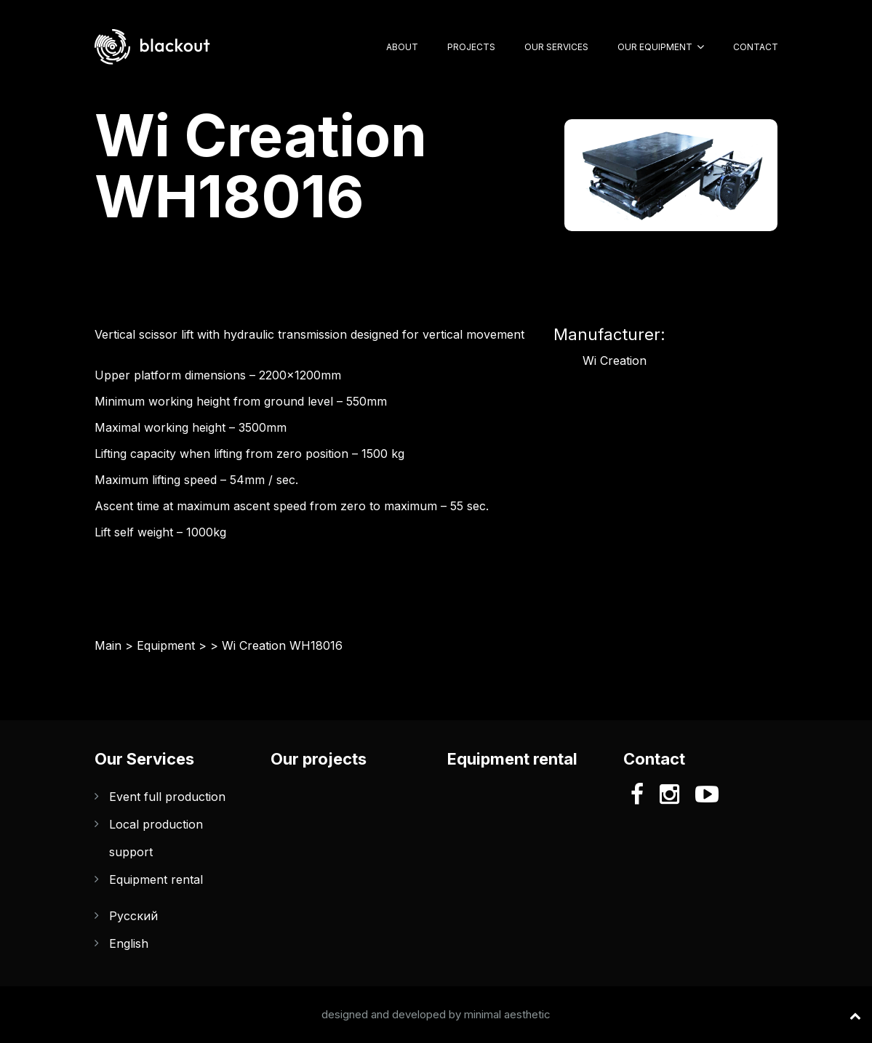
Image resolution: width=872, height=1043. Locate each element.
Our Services (556, 46)
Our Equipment (654, 46)
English (128, 943)
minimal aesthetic (507, 1014)
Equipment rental (156, 879)
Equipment (166, 645)
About (402, 46)
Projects (471, 46)
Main (108, 645)
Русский (133, 916)
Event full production (167, 796)
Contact (755, 46)
